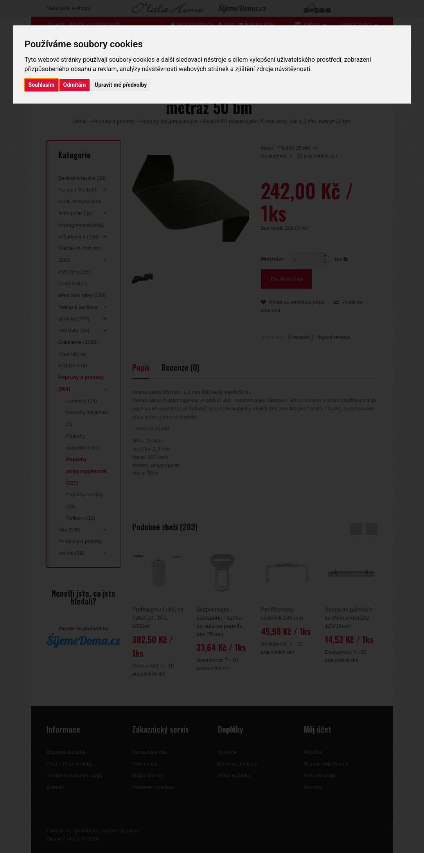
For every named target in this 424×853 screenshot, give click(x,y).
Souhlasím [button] (42, 85)
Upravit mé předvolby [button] (121, 85)
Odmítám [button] (74, 85)
